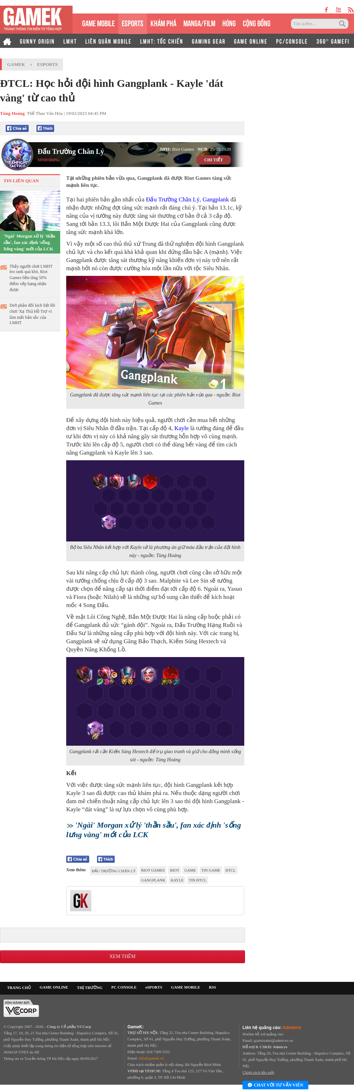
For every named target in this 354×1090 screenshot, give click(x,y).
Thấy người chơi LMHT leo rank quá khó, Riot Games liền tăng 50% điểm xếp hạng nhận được (31, 278)
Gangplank (215, 199)
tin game (210, 870)
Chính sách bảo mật (258, 1072)
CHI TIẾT (213, 159)
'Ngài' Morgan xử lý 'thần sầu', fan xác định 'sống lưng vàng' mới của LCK (29, 242)
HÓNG (229, 22)
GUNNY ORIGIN (37, 41)
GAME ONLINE (251, 41)
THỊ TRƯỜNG (89, 987)
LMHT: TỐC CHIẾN (161, 41)
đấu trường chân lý (114, 871)
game (190, 870)
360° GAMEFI (332, 41)
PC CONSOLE (124, 987)
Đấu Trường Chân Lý (71, 151)
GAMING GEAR (208, 41)
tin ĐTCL (197, 880)
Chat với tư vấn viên (275, 1085)
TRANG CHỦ (19, 987)
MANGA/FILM (199, 22)
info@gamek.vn (151, 1058)
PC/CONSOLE (292, 41)
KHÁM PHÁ (163, 22)
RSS (212, 987)
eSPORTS (132, 22)
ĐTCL (230, 870)
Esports (47, 64)
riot (174, 870)
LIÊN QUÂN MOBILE (108, 41)
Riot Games (153, 870)
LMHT (70, 41)
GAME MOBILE (98, 22)
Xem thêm (122, 956)
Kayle (182, 428)
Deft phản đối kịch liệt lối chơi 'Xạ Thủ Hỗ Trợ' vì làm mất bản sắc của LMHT (32, 314)
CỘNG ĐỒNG (256, 22)
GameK (16, 64)
